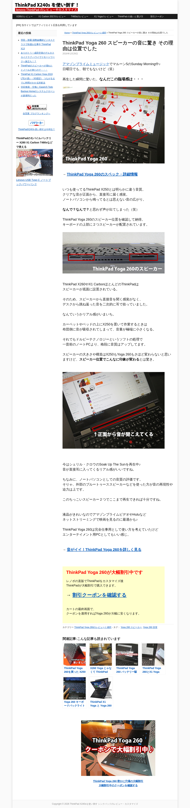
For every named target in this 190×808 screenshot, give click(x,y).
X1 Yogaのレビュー (104, 16)
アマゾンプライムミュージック (86, 64)
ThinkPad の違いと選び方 (130, 16)
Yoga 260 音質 (150, 627)
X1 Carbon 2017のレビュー (52, 16)
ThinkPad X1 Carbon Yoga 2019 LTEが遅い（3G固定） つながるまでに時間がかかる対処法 (38, 78)
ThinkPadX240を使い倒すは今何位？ (36, 129)
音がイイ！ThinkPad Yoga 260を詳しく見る (104, 550)
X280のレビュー (24, 16)
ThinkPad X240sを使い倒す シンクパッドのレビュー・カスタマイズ (46, 7)
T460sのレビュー (79, 16)
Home (67, 33)
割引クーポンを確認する (99, 595)
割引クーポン (157, 16)
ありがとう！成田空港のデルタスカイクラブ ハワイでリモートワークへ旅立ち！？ (38, 57)
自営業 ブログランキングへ (36, 113)
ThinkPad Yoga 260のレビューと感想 (89, 33)
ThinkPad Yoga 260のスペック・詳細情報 (102, 174)
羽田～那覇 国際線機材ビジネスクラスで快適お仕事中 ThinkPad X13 (38, 44)
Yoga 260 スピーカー (131, 627)
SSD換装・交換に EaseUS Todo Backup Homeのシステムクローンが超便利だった (38, 91)
